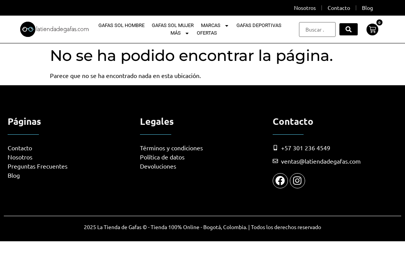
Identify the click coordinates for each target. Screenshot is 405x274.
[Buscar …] (317, 29)
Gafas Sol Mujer (173, 25)
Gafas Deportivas (258, 25)
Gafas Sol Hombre (121, 25)
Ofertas (207, 33)
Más (180, 33)
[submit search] (348, 29)
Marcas (215, 25)
